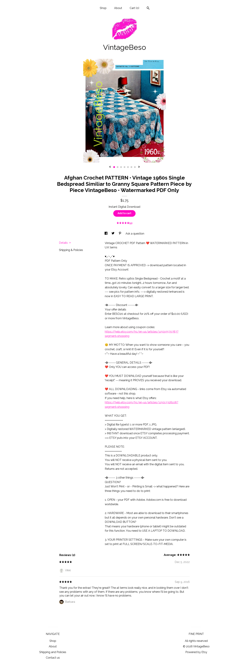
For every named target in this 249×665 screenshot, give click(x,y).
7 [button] (135, 167)
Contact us (53, 657)
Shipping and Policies (52, 652)
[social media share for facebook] (106, 233)
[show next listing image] (139, 167)
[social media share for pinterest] (120, 233)
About (118, 8)
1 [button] (114, 167)
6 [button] (131, 167)
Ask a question (135, 233)
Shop (103, 8)
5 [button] (128, 167)
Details (65, 242)
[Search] (148, 8)
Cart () (134, 8)
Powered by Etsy (196, 652)
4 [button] (124, 167)
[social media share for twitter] (113, 233)
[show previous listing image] (110, 167)
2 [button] (117, 167)
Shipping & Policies (71, 250)
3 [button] (121, 167)
